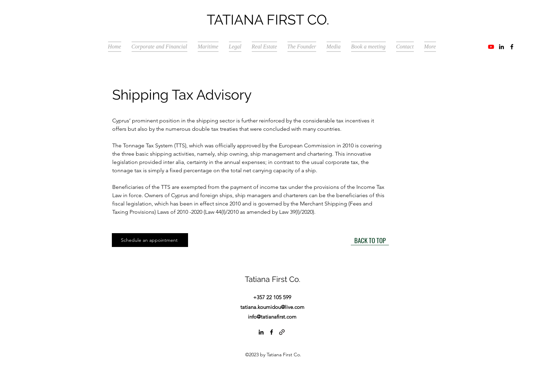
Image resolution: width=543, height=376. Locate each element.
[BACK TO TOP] (370, 240)
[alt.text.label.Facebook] (511, 46)
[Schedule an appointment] (150, 240)
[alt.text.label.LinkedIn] (501, 46)
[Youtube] (491, 46)
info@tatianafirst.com (272, 316)
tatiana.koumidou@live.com (272, 307)
